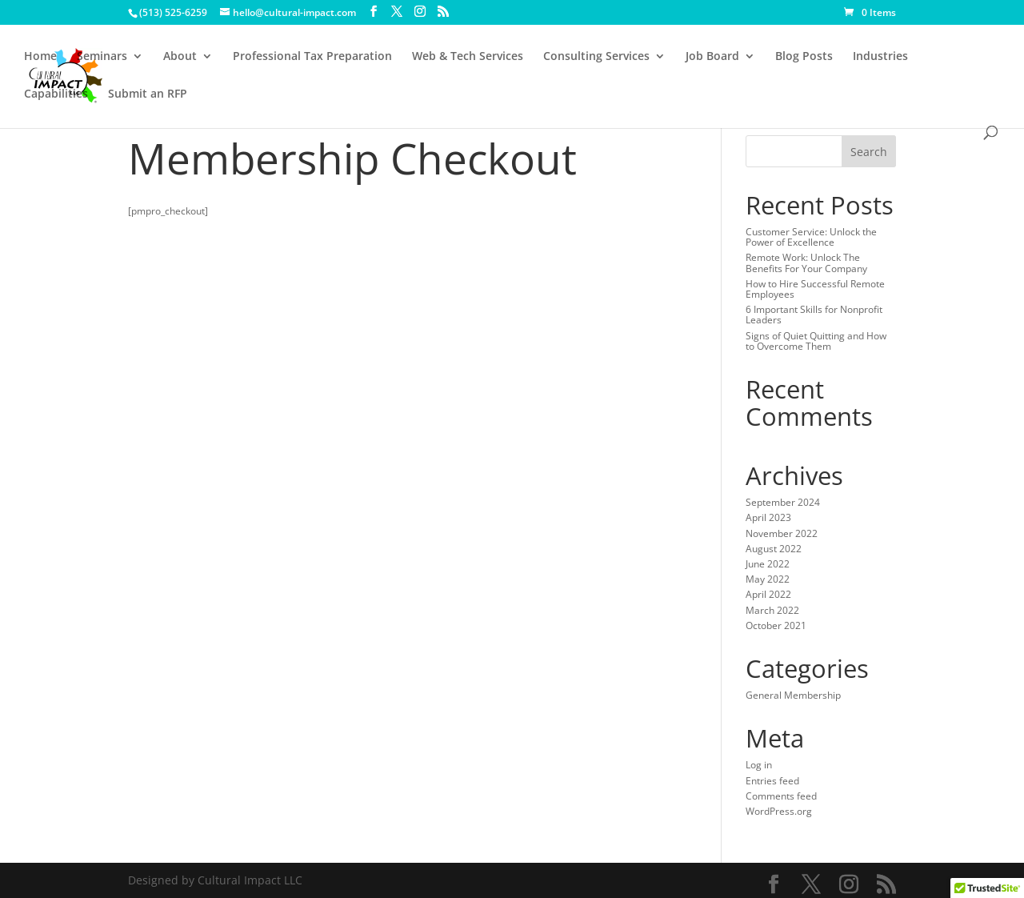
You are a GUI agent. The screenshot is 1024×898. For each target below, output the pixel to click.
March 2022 (772, 610)
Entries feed (772, 781)
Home (40, 56)
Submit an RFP (147, 94)
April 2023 (768, 517)
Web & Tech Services (467, 56)
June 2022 (768, 564)
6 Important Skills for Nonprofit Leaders (814, 315)
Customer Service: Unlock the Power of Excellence (811, 237)
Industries (880, 56)
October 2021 (776, 625)
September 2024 (783, 502)
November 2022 (782, 533)
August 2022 (774, 548)
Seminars (102, 56)
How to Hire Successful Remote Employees (815, 289)
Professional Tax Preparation (312, 56)
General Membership (793, 695)
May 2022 (768, 579)
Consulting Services (596, 56)
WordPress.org (779, 811)
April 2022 (768, 594)
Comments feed (781, 796)
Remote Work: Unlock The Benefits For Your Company (806, 263)
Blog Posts (804, 56)
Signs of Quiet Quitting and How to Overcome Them (816, 341)
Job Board (712, 56)
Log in (759, 765)
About (180, 56)
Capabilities (56, 94)
